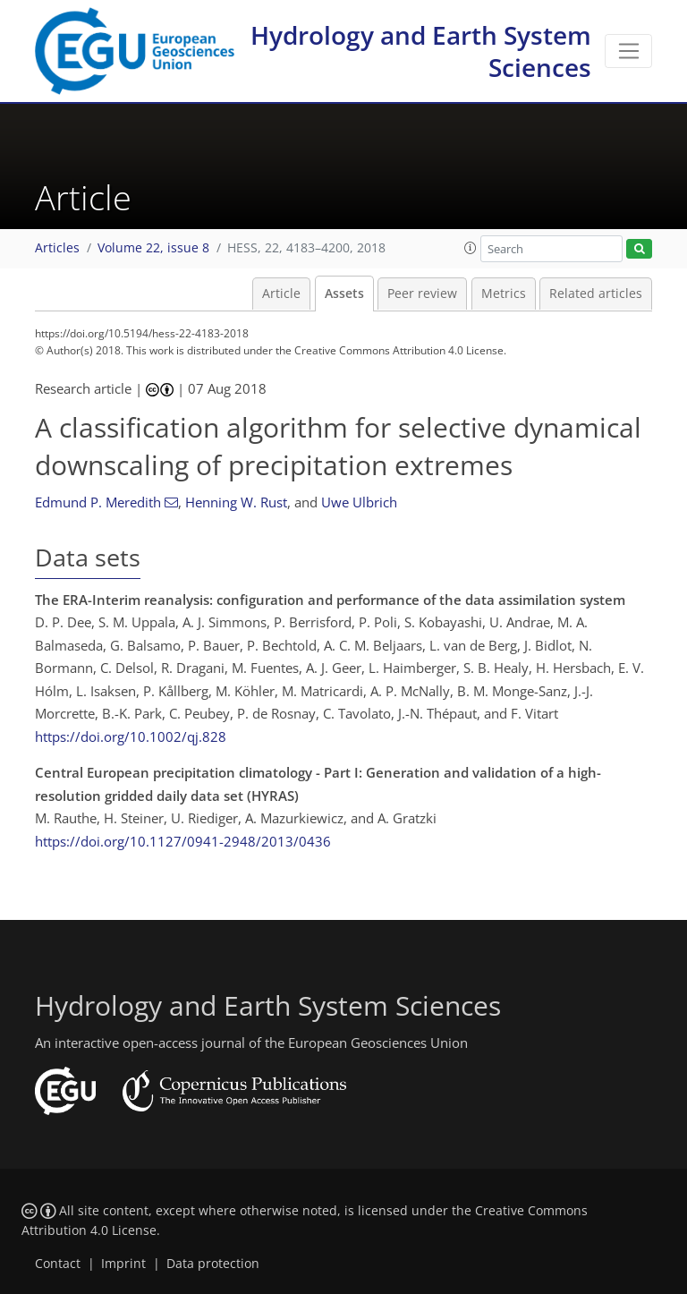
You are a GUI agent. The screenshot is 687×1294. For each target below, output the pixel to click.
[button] (470, 248)
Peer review (422, 293)
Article (281, 293)
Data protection (212, 1264)
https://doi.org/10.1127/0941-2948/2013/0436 (183, 841)
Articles (57, 248)
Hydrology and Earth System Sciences (420, 51)
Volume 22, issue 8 (153, 248)
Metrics (503, 293)
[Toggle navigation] (628, 51)
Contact (58, 1264)
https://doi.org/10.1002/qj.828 (130, 736)
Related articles (595, 293)
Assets (344, 293)
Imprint (123, 1264)
